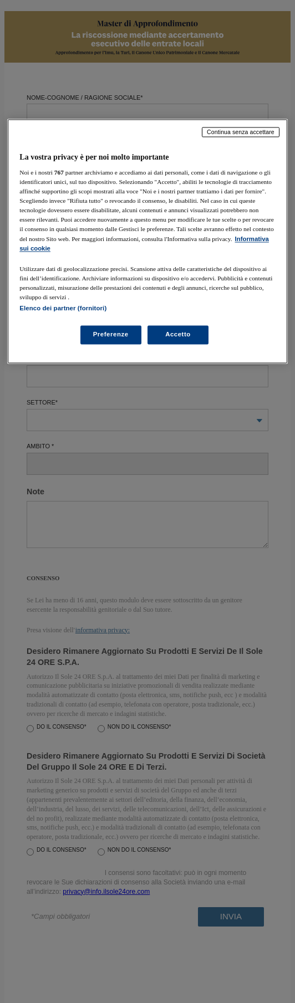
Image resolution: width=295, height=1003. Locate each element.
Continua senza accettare (240, 132)
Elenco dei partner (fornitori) (62, 308)
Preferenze (111, 334)
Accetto (178, 334)
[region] (147, 241)
